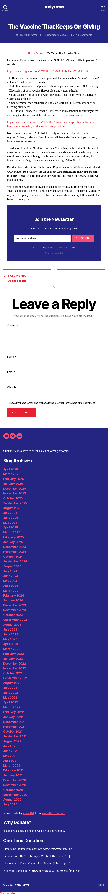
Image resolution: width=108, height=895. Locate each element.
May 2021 (10, 755)
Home (31, 53)
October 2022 (13, 673)
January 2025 (13, 542)
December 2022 (14, 663)
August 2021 (12, 741)
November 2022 (14, 668)
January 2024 (13, 600)
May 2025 (10, 522)
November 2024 (14, 551)
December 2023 (14, 605)
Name (11, 356)
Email (11, 372)
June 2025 (10, 517)
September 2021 (15, 736)
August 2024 (12, 566)
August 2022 (12, 683)
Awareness (40, 53)
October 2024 (13, 556)
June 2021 (10, 751)
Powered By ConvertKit (54, 253)
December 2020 (14, 780)
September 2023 (15, 619)
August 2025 (12, 508)
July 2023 (10, 629)
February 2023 (13, 653)
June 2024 (10, 576)
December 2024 (14, 547)
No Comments (84, 34)
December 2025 (14, 488)
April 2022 (10, 702)
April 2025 (10, 527)
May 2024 (10, 581)
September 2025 (15, 503)
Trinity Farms (54, 7)
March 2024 (11, 590)
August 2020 (12, 799)
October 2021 (12, 731)
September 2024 (15, 561)
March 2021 (11, 765)
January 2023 (13, 658)
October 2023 (13, 615)
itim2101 (28, 813)
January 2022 (13, 717)
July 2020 (10, 804)
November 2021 (14, 726)
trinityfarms (30, 34)
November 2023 (14, 610)
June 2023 (10, 634)
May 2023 (10, 639)
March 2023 (11, 649)
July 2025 (10, 513)
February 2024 (13, 595)
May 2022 (10, 697)
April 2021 (10, 760)
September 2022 (15, 678)
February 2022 (13, 712)
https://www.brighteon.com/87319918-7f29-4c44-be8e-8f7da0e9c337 (47, 71)
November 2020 (14, 785)
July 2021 (10, 746)
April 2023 (10, 644)
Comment (14, 325)
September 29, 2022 (56, 34)
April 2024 (10, 585)
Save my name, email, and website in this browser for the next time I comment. (52, 403)
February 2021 (13, 770)
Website (11, 387)
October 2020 (13, 790)
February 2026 (13, 479)
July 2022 (10, 687)
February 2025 (13, 537)
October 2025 (13, 498)
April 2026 (10, 469)
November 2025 (14, 493)
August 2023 (12, 624)
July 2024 (10, 571)
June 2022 (10, 692)
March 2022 (11, 707)
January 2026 (13, 483)
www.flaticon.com (53, 813)
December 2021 (14, 721)
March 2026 (11, 474)
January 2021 (12, 775)
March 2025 (11, 532)
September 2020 (15, 794)
